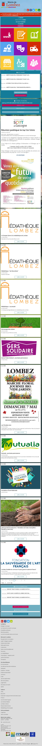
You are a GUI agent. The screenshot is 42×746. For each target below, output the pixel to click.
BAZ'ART (3, 693)
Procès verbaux (20, 108)
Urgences (3, 712)
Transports (3, 659)
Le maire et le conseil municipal (8, 628)
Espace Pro (34, 743)
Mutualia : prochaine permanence (10, 453)
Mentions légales (26, 743)
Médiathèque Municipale (7, 708)
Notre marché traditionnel (7, 649)
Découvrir (20, 19)
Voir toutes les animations (21, 606)
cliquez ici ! (15, 15)
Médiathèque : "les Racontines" (9, 271)
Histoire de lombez (5, 643)
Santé (2, 686)
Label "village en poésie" (6, 641)
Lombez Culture (5, 703)
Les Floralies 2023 (6, 425)
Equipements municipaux (7, 639)
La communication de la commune (9, 634)
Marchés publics (5, 632)
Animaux (3, 674)
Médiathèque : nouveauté (8, 306)
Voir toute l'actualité (20, 92)
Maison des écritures (6, 706)
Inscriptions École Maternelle (9, 490)
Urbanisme (3, 647)
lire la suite (20, 241)
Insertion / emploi (5, 670)
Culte (2, 676)
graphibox (19, 743)
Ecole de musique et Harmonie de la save (11, 695)
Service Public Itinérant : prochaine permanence (14, 358)
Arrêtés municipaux (20, 95)
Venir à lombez (4, 714)
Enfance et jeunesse (5, 672)
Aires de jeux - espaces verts (7, 655)
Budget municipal (5, 626)
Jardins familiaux (5, 657)
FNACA (2, 697)
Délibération (20, 112)
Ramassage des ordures (8, 329)
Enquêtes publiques (5, 630)
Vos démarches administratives (8, 666)
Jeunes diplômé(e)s (5, 678)
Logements (3, 682)
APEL (2, 691)
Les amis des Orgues (6, 699)
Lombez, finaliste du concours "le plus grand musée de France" (18, 569)
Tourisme (3, 651)
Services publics (5, 680)
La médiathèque (5, 653)
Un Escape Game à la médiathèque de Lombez (14, 235)
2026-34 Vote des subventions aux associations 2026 (17, 103)
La (20, 17)
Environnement (4, 664)
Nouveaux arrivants (5, 684)
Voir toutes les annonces (20, 613)
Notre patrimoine (5, 645)
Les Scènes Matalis (5, 701)
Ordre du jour (20, 105)
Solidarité (3, 668)
